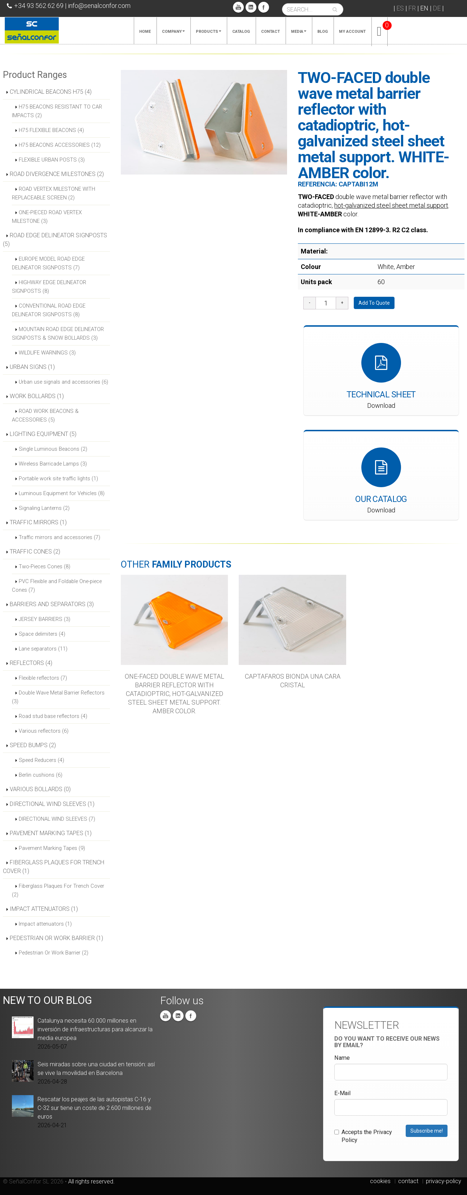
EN (424, 8)
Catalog (241, 31)
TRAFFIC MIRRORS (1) (38, 522)
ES (400, 8)
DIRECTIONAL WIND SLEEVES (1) (52, 804)
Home (145, 31)
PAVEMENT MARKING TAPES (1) (51, 833)
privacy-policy (443, 1181)
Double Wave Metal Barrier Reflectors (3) (58, 697)
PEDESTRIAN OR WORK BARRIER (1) (56, 938)
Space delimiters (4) (42, 634)
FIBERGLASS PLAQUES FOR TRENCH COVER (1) (53, 866)
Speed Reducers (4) (41, 760)
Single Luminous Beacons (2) (53, 449)
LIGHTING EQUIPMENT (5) (43, 434)
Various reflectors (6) (44, 731)
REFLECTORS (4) (31, 663)
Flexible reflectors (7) (43, 678)
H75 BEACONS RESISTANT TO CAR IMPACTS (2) (57, 111)
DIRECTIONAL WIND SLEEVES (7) (57, 819)
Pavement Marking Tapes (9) (52, 848)
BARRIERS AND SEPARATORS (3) (52, 604)
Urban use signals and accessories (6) (63, 382)
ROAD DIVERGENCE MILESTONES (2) (57, 174)
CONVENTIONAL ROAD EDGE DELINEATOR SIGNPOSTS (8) (48, 310)
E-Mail (342, 1093)
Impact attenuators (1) (45, 924)
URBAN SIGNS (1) (32, 366)
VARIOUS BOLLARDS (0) (40, 789)
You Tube (238, 7)
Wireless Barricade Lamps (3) (53, 463)
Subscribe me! (426, 1131)
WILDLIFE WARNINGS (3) (47, 352)
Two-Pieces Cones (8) (44, 566)
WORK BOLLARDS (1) (37, 396)
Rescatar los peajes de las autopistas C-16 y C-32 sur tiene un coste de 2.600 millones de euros (94, 1108)
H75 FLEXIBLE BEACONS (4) (51, 130)
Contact (270, 31)
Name (342, 1057)
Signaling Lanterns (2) (44, 508)
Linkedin (251, 7)
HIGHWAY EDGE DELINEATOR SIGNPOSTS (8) (49, 286)
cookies (380, 1181)
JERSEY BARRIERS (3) (44, 619)
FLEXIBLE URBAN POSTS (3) (52, 159)
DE (437, 8)
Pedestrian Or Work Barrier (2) (53, 952)
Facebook (263, 7)
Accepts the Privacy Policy (363, 1136)
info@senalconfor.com (99, 5)
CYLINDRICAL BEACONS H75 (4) (51, 91)
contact (408, 1181)
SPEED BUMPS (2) (33, 745)
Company (173, 31)
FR (412, 8)
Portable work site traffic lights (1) (58, 478)
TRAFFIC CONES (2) (35, 551)
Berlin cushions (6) (40, 775)
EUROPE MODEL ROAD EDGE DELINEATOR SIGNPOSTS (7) (48, 263)
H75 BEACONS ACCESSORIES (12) (60, 145)
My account (352, 31)
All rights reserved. (91, 1181)
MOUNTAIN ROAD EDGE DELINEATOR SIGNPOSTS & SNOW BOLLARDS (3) (58, 333)
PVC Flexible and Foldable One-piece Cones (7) (57, 585)
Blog (322, 31)
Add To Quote (374, 303)
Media (298, 31)
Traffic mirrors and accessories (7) (59, 537)
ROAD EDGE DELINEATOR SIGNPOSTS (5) (55, 239)
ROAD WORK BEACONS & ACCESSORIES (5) (45, 415)
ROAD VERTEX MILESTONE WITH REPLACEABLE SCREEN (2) (53, 193)
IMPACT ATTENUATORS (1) (44, 908)
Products (208, 31)
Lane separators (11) (43, 648)
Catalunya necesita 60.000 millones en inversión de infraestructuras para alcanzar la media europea (95, 1029)
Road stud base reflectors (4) (53, 716)
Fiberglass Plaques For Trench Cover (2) (58, 890)
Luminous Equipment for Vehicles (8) (62, 493)
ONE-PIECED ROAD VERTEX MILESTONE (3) (47, 216)
